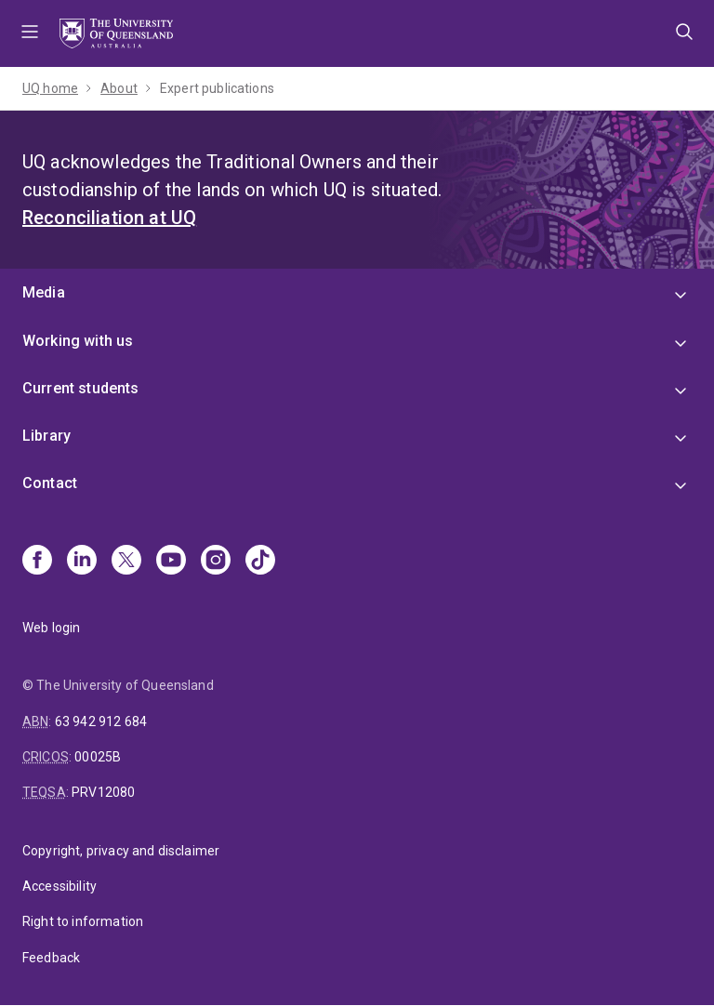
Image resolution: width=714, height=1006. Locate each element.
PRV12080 (103, 792)
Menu (30, 33)
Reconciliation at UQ (109, 217)
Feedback (51, 957)
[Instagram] (216, 562)
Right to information (82, 921)
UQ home (50, 88)
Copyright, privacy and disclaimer (120, 850)
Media (43, 292)
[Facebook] (37, 562)
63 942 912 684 (101, 721)
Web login (51, 627)
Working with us (77, 341)
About (119, 88)
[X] (126, 562)
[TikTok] (260, 562)
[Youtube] (171, 562)
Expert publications (217, 88)
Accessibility (59, 886)
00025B (97, 756)
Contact (49, 483)
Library (46, 435)
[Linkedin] (82, 562)
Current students (80, 388)
